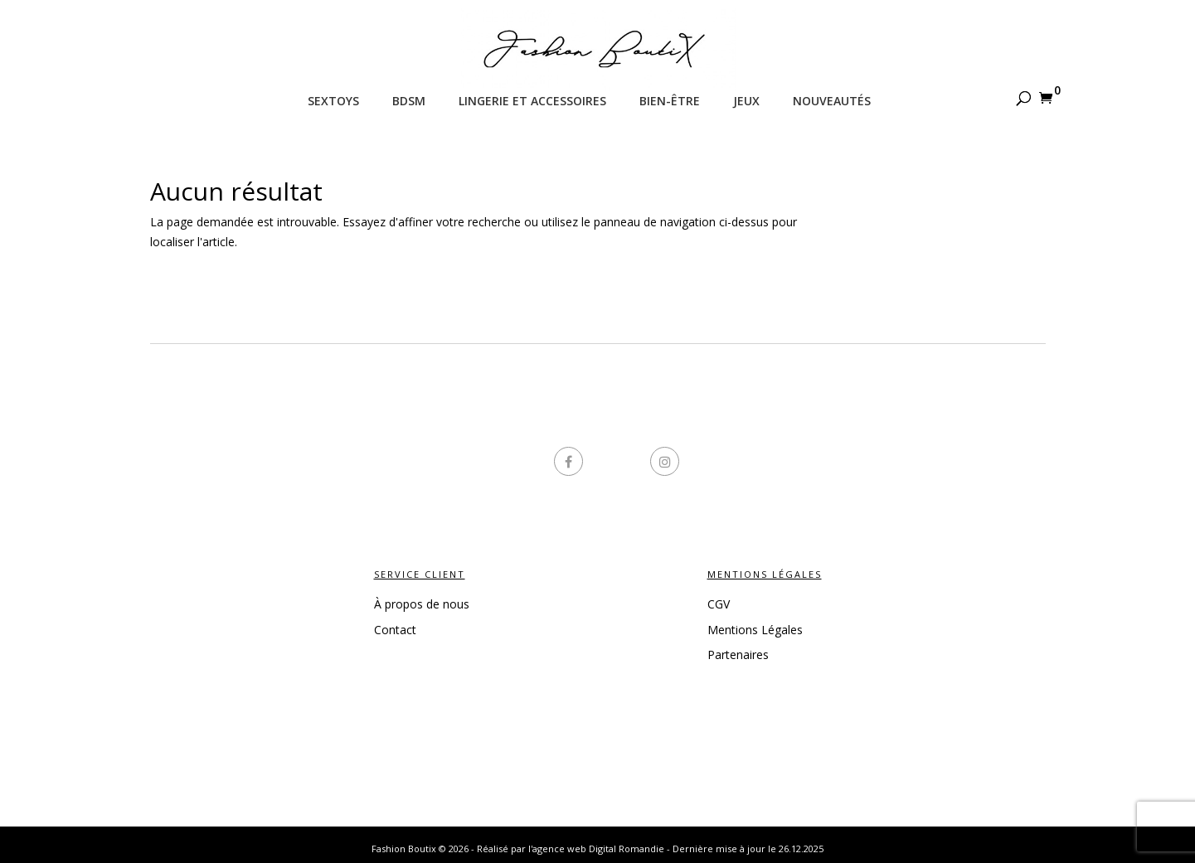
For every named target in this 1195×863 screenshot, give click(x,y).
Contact (395, 630)
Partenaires (738, 654)
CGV (718, 604)
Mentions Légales (755, 630)
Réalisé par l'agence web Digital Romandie (570, 848)
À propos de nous (421, 604)
